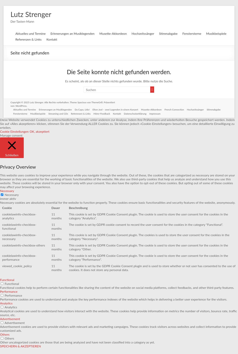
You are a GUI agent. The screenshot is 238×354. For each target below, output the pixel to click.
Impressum (156, 113)
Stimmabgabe (168, 33)
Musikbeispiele (216, 33)
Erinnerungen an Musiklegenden (73, 33)
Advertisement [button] (10, 319)
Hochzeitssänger (143, 33)
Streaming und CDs (59, 113)
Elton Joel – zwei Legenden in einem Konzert (116, 109)
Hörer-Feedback (103, 113)
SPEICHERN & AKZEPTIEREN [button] (20, 346)
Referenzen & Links (28, 39)
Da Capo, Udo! (83, 109)
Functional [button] (7, 280)
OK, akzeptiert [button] (39, 131)
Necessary (12, 195)
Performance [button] (9, 291)
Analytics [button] (6, 303)
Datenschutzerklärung (137, 113)
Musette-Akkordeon (113, 33)
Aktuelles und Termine (30, 33)
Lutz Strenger (31, 14)
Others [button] (5, 334)
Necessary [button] (7, 191)
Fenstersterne (191, 33)
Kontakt (52, 39)
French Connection (175, 109)
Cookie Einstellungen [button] (14, 131)
